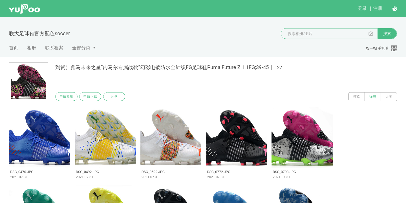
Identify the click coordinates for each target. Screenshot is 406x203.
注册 (377, 8)
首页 (13, 47)
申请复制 (67, 97)
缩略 (356, 97)
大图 (388, 97)
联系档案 (54, 47)
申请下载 (92, 97)
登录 (362, 8)
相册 (31, 47)
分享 (117, 97)
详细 (372, 97)
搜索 (387, 33)
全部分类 (81, 47)
